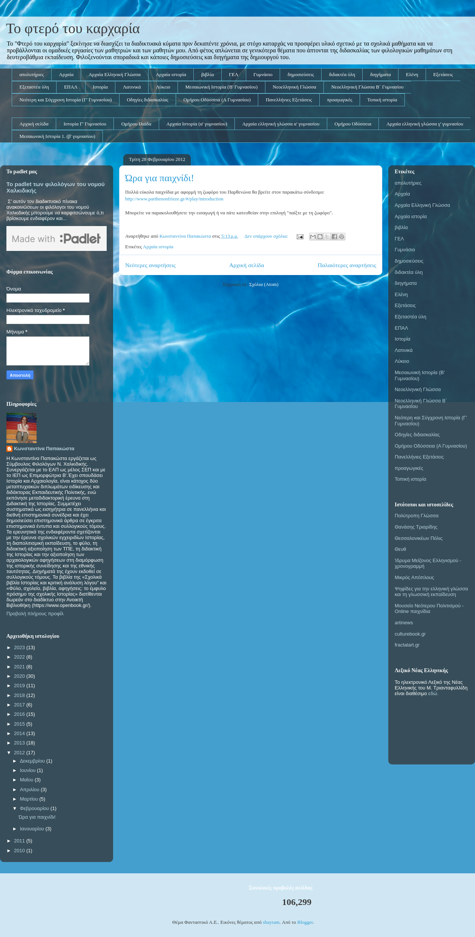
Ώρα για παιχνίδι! (159, 178)
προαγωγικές (339, 99)
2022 (20, 657)
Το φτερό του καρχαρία (73, 28)
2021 (20, 667)
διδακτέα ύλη (342, 74)
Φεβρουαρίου (35, 808)
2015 (20, 724)
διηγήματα (380, 74)
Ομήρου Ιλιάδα (136, 124)
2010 (20, 850)
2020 (20, 676)
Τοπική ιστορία (382, 99)
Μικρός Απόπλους (414, 577)
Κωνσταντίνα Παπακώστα (44, 448)
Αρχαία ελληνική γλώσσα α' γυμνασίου (280, 124)
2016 (20, 714)
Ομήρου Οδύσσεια (352, 124)
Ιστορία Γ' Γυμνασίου (84, 124)
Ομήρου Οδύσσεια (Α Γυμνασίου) (216, 99)
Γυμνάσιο (263, 74)
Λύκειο (163, 87)
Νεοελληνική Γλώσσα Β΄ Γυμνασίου (367, 87)
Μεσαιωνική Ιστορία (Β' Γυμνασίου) (221, 87)
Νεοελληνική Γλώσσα (294, 87)
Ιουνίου (28, 770)
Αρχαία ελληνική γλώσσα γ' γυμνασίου (424, 124)
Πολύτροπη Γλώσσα (416, 515)
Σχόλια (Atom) (264, 284)
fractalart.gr (407, 645)
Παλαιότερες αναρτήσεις (347, 265)
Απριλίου (30, 789)
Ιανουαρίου (33, 829)
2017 (20, 705)
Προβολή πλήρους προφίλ (35, 613)
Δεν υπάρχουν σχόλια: (266, 236)
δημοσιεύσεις (301, 74)
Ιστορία (100, 87)
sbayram (271, 922)
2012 (20, 752)
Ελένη (412, 74)
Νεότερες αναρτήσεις (150, 265)
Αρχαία (66, 74)
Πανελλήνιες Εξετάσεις (289, 99)
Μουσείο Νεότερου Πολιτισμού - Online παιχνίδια (429, 608)
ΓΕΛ (233, 74)
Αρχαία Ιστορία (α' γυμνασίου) (196, 124)
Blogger (305, 922)
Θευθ (400, 549)
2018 (20, 695)
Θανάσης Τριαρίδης (416, 527)
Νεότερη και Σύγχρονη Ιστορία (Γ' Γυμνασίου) (66, 99)
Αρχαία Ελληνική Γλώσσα (115, 74)
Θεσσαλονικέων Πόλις (419, 538)
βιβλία (207, 74)
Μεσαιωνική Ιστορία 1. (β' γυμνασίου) (57, 136)
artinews (404, 622)
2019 (20, 685)
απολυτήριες (32, 74)
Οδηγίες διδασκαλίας (147, 99)
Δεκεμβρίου (33, 761)
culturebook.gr (410, 634)
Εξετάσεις (443, 74)
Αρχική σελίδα (34, 124)
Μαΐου (27, 780)
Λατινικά (132, 87)
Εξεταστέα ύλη (34, 87)
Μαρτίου (30, 799)
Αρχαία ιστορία (171, 74)
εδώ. (433, 693)
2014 (20, 733)
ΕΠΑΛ (71, 87)
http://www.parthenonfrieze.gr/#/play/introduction (174, 199)
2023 (20, 647)
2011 (20, 841)
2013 (20, 743)
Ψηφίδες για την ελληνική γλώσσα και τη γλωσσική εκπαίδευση (431, 592)
